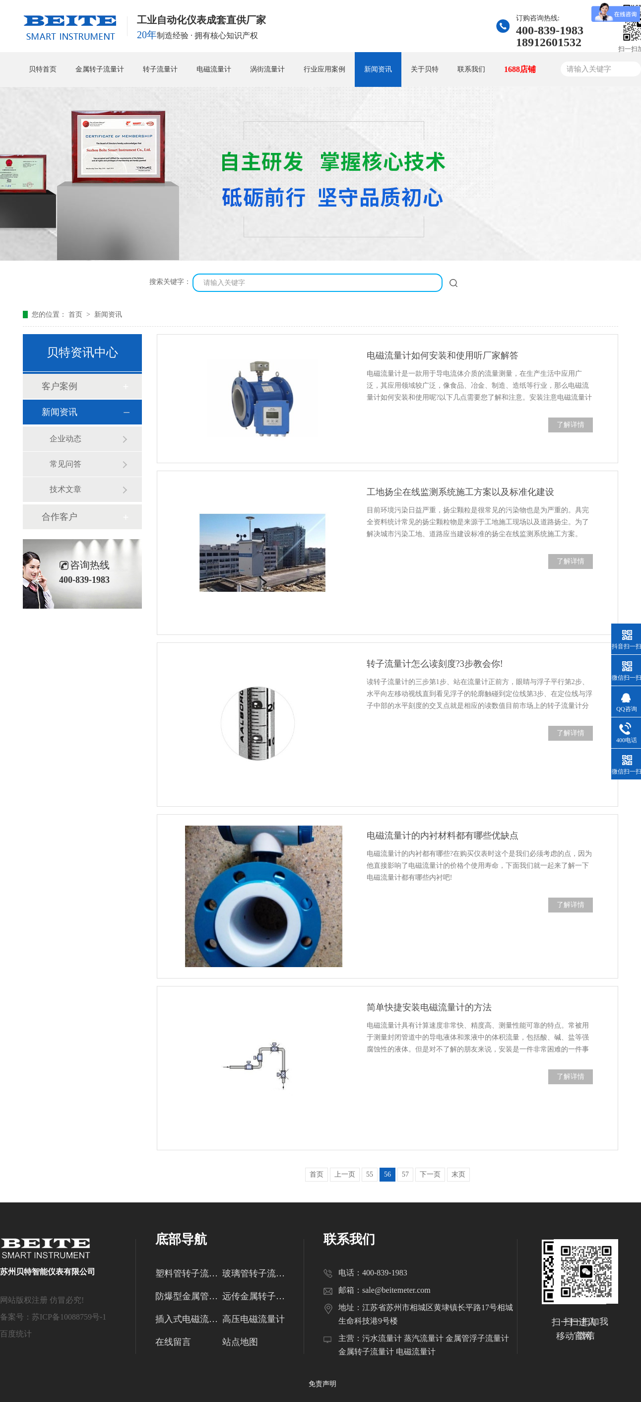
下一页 (430, 1174)
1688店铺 (520, 69)
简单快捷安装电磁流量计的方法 (429, 1007)
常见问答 (65, 464)
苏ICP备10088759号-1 (69, 1317)
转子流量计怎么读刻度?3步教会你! (435, 664)
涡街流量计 (267, 69)
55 (369, 1174)
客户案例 (59, 386)
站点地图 (240, 1342)
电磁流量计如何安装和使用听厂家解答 (442, 355)
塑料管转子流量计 (188, 1273)
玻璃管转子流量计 (255, 1273)
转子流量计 (160, 69)
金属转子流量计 (99, 69)
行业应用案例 (324, 69)
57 (405, 1174)
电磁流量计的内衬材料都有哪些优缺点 (442, 836)
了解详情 (570, 424)
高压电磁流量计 (253, 1319)
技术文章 (65, 489)
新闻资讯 (378, 69)
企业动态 (65, 438)
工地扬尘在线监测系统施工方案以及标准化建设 (460, 492)
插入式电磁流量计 (188, 1319)
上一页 (344, 1174)
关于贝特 (425, 69)
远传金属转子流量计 (255, 1296)
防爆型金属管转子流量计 (188, 1296)
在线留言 (173, 1342)
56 (387, 1174)
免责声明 (322, 1384)
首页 (76, 314)
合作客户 (59, 517)
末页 (458, 1174)
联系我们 (471, 69)
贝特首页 (43, 69)
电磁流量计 (213, 69)
